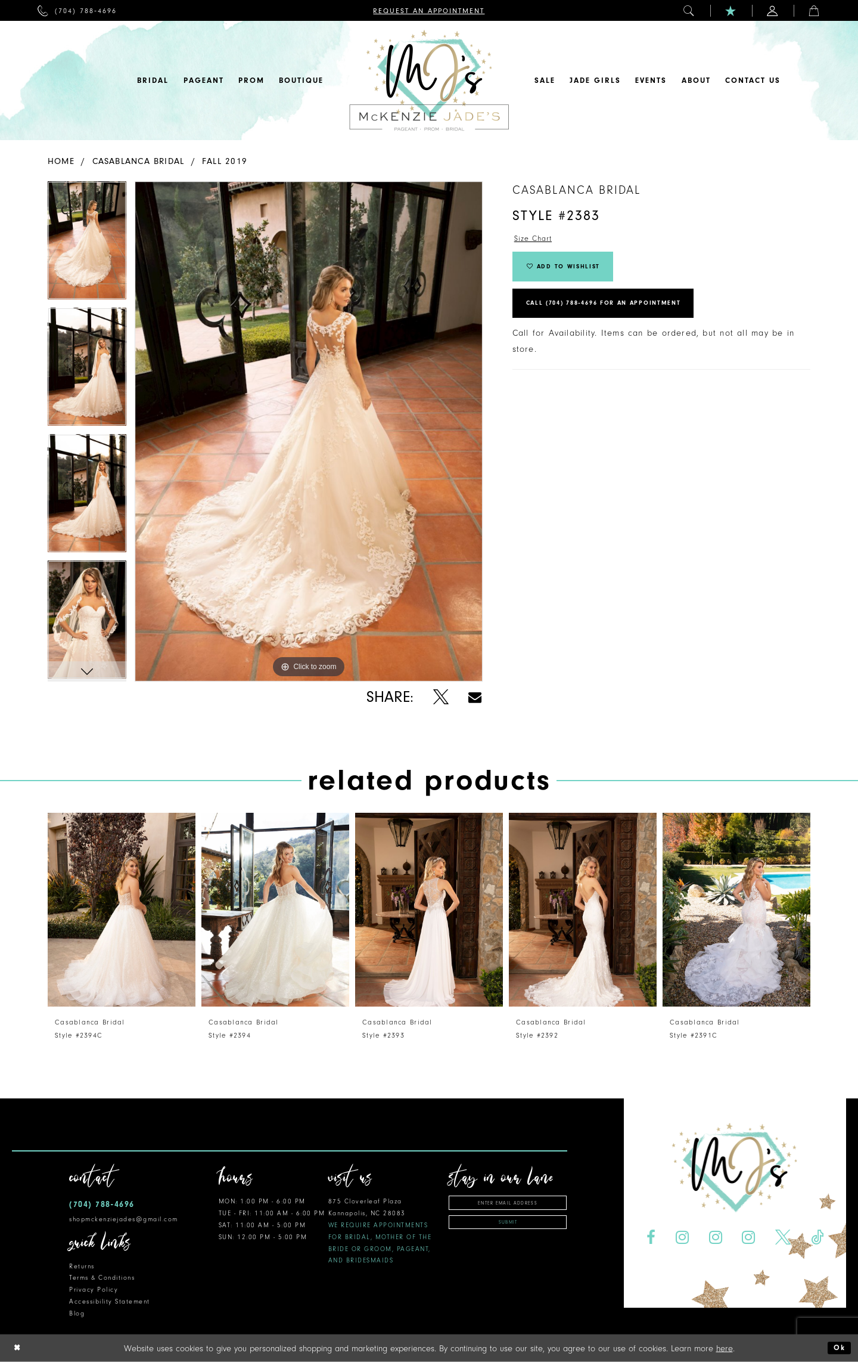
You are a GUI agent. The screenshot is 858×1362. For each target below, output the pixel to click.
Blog (77, 1313)
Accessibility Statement (109, 1301)
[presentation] (121, 910)
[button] (689, 10)
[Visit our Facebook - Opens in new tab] (650, 1237)
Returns (82, 1266)
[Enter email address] (508, 1204)
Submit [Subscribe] (508, 1227)
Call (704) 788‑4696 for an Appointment (621, 316)
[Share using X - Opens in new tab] (440, 697)
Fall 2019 (224, 161)
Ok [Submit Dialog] (838, 1348)
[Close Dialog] (18, 1348)
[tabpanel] (87, 244)
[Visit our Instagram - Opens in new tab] (681, 1237)
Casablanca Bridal (138, 161)
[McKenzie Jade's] (429, 80)
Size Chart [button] (536, 240)
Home (61, 161)
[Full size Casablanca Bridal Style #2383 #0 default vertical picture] (308, 431)
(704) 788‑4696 (102, 1204)
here (724, 1348)
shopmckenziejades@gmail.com (123, 1219)
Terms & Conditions (102, 1277)
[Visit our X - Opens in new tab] (783, 1237)
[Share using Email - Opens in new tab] (475, 697)
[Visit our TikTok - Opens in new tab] (817, 1237)
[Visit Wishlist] (731, 10)
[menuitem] (77, 10)
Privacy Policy (93, 1289)
